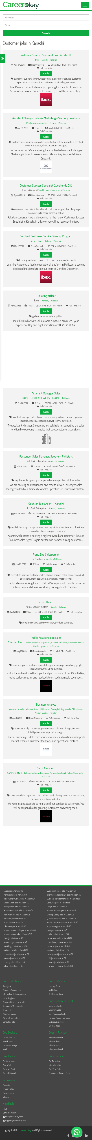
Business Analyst (46, 704)
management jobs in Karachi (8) (60, 954)
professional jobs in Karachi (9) (16, 950)
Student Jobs (54, 1025)
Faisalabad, (63, 642)
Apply (46, 73)
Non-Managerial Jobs (57, 1014)
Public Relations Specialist (46, 637)
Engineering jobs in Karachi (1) (59, 926)
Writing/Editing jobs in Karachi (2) (60, 914)
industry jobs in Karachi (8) (14, 962)
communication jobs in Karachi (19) (18, 934)
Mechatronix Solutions (36, 122)
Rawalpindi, (56, 709)
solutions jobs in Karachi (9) (58, 950)
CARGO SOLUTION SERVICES (36, 397)
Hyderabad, (45, 646)
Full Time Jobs (54, 1061)
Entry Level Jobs (55, 1006)
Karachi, (45, 59)
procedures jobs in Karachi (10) (59, 942)
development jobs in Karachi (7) (60, 966)
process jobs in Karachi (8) (14, 958)
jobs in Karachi (54, 1045)
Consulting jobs (9, 1021)
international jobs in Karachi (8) (16, 954)
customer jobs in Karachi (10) (58, 946)
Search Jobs (8, 1041)
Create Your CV (9, 1037)
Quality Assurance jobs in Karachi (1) (61, 918)
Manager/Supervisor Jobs (59, 1018)
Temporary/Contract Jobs (59, 1073)
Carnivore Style (15, 642)
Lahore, (48, 190)
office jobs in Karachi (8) (13, 966)
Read (5, 1049)
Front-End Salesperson (45, 554)
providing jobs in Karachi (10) (15, 946)
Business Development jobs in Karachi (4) (63, 898)
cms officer (46, 602)
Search (46, 33)
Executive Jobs (55, 1009)
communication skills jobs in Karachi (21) (20, 930)
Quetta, (36, 646)
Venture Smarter (17, 709)
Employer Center (10, 1069)
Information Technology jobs (14, 994)
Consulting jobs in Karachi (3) (59, 902)
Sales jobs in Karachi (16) (13, 890)
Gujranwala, (46, 642)
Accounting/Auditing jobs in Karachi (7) (19, 898)
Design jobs (7, 1010)
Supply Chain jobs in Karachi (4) (16, 902)
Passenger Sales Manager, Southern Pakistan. (46, 456)
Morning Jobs (54, 986)
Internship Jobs (55, 1065)
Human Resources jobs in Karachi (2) (18, 910)
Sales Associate (46, 768)
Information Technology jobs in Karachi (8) (64, 894)
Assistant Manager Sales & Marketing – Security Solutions (46, 118)
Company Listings (10, 1045)
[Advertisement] (46, 359)
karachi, (52, 508)
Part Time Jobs (55, 1069)
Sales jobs (7, 986)
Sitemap (6, 1097)
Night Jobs (53, 990)
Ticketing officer (46, 296)
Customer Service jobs (12, 990)
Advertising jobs (9, 1014)
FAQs (5, 1108)
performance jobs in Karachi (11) (60, 938)
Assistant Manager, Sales (46, 393)
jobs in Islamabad (56, 1037)
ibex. (37, 59)
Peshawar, (36, 642)
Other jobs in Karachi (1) (13, 922)
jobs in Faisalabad (56, 1049)
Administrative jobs (10, 1018)
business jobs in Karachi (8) (58, 962)
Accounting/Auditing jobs (13, 1006)
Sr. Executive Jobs (56, 1021)
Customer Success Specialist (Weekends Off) (46, 55)
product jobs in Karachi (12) (58, 934)
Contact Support (9, 1073)
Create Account (9, 1061)
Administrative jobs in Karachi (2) (17, 914)
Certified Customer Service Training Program (46, 236)
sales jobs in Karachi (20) (57, 930)
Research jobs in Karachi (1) (14, 918)
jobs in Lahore (54, 1041)
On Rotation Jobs (56, 994)
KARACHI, (56, 398)
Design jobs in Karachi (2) (57, 906)
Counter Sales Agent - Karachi (46, 503)
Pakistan (53, 59)
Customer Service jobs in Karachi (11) (61, 890)
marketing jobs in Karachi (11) (15, 942)
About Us (6, 1085)
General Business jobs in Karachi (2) (61, 910)
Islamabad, (56, 190)
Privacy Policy (8, 1088)
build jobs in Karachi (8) (56, 958)
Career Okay (26, 1130)
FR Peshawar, (77, 709)
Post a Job (7, 1065)
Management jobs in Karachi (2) (16, 906)
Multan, (81, 642)
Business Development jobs (14, 1002)
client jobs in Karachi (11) (13, 938)
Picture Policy (8, 1093)
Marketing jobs (9, 998)
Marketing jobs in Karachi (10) (15, 894)
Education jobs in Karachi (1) (15, 926)
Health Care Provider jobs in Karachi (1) (62, 922)
